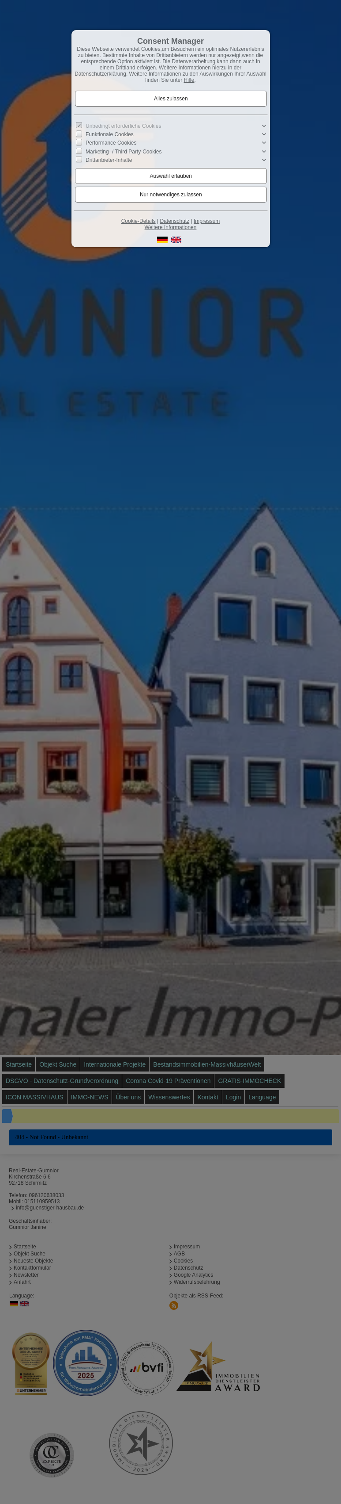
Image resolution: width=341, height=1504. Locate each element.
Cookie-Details (138, 221)
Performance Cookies (111, 143)
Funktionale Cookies (110, 134)
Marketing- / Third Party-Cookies (124, 151)
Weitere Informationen (171, 227)
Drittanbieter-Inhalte (109, 160)
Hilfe (189, 80)
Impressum (207, 221)
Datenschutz (174, 221)
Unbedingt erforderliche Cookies (123, 126)
